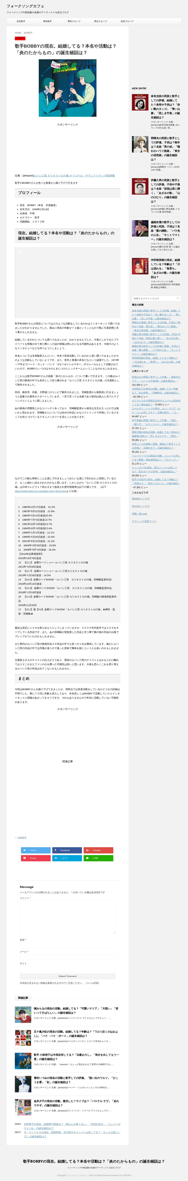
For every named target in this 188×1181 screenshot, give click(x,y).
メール (24, 951)
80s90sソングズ (141, 498)
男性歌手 (47, 21)
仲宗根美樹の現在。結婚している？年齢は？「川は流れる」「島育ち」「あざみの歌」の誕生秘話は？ (165, 268)
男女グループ (100, 21)
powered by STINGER (121, 1175)
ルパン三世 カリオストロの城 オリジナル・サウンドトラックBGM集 (74, 175)
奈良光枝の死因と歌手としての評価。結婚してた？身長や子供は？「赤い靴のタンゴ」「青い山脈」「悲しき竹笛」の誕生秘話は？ (156, 314)
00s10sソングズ (141, 506)
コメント (25, 898)
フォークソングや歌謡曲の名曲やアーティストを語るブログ (94, 1168)
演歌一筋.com (139, 513)
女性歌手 (21, 21)
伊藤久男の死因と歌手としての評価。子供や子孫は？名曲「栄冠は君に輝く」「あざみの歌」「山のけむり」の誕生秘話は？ (156, 338)
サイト (23, 963)
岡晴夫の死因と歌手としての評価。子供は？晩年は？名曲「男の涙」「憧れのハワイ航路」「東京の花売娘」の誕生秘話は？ (156, 326)
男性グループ (74, 21)
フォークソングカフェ (25, 6)
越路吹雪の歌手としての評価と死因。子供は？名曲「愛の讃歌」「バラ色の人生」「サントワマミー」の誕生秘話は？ (165, 231)
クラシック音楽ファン (144, 521)
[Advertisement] (67, 149)
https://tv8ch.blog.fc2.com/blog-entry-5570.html (40, 491)
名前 (23, 939)
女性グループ (127, 21)
